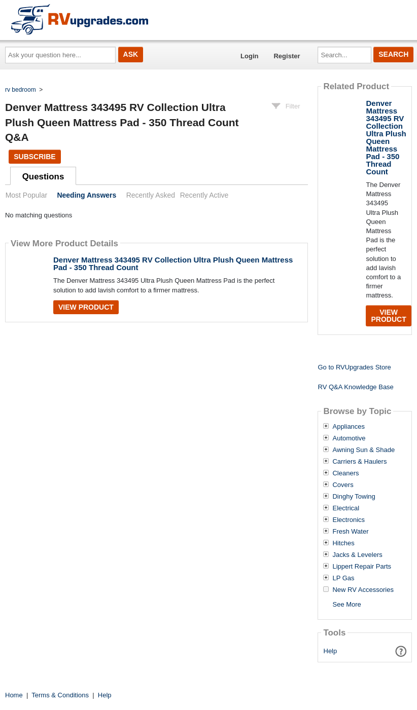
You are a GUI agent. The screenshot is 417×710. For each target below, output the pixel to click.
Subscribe (34, 157)
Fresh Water (350, 531)
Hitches (343, 543)
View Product (86, 307)
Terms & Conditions (60, 695)
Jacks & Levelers (357, 554)
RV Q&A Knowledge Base (355, 387)
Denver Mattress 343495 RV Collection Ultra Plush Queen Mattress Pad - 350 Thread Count (173, 263)
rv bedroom (20, 89)
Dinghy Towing (353, 496)
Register (286, 56)
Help (330, 651)
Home (14, 695)
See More (346, 604)
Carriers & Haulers (359, 461)
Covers (342, 485)
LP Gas (343, 578)
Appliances (348, 426)
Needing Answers (86, 195)
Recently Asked (150, 195)
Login (249, 56)
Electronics (348, 520)
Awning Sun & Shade (363, 450)
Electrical (345, 508)
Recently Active (204, 195)
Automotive (348, 438)
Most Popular (26, 195)
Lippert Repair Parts (361, 566)
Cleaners (345, 473)
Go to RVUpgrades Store (354, 367)
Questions (43, 176)
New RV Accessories (362, 589)
